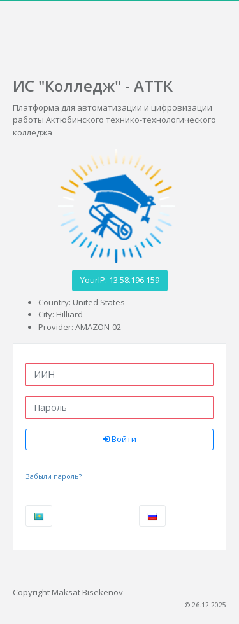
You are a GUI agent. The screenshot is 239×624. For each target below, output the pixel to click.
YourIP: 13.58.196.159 (119, 280)
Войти (119, 439)
